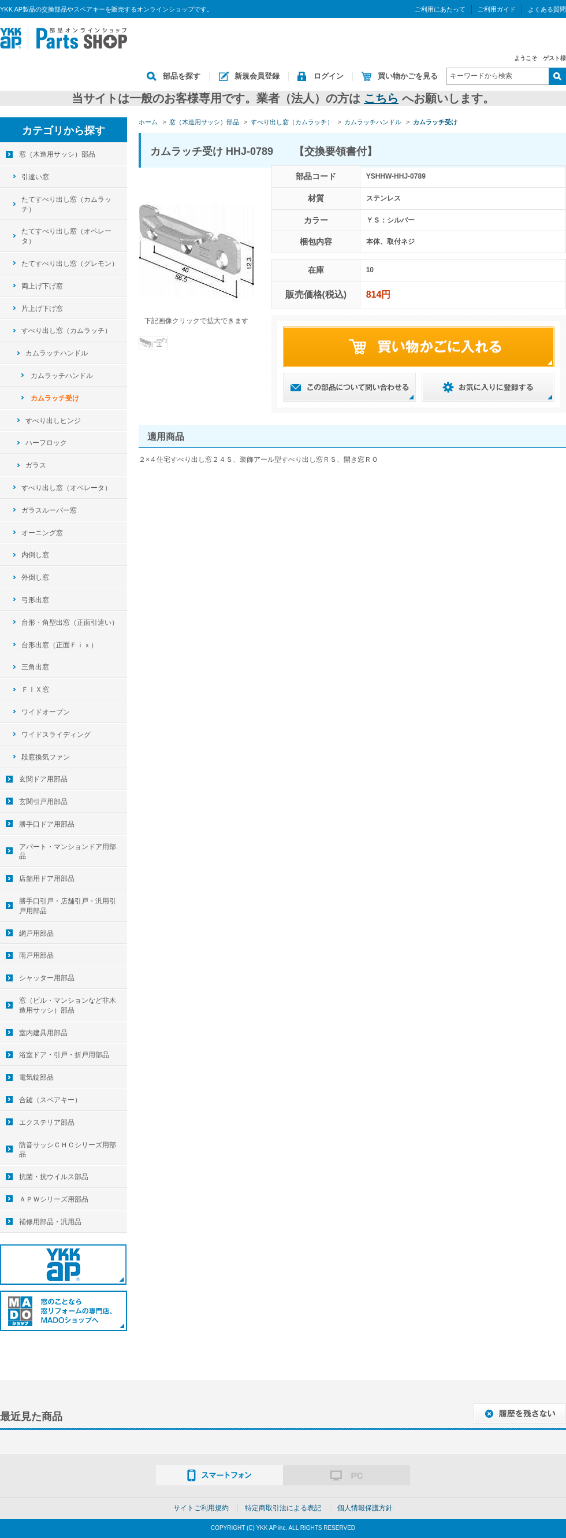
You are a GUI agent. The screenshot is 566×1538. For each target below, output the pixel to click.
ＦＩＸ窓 (35, 689)
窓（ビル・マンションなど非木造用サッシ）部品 (67, 1005)
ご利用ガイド (497, 9)
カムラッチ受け (55, 398)
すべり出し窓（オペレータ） (66, 488)
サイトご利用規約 (201, 1508)
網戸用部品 (36, 933)
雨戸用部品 (36, 955)
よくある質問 (547, 9)
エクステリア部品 (47, 1122)
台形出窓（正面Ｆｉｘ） (59, 645)
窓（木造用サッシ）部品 (57, 154)
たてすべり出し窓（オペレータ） (66, 236)
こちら (381, 98)
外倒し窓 (35, 577)
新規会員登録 (257, 76)
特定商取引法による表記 (283, 1508)
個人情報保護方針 (365, 1508)
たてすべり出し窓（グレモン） (69, 264)
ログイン (329, 76)
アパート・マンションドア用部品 (67, 852)
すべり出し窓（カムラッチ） (66, 331)
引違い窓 (35, 177)
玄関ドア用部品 (43, 779)
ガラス (35, 465)
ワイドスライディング (56, 735)
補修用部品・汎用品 (50, 1222)
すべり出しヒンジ (53, 421)
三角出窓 (35, 667)
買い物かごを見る (408, 76)
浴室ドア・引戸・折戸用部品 (64, 1055)
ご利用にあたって (440, 9)
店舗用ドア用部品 (47, 878)
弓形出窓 (35, 600)
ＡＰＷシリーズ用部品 (53, 1199)
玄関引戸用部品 (43, 802)
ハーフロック (46, 443)
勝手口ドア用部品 (47, 824)
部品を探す (181, 76)
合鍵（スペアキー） (50, 1100)
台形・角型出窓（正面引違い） (69, 622)
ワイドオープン (45, 712)
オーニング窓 (42, 533)
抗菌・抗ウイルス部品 (53, 1177)
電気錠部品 (36, 1077)
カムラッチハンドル (56, 353)
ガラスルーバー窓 (49, 510)
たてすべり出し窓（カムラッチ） (66, 204)
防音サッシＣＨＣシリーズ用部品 (67, 1150)
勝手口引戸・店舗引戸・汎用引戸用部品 (67, 906)
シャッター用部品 (47, 978)
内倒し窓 (35, 555)
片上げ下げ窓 (42, 309)
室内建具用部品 (43, 1033)
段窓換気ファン (45, 757)
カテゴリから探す (63, 130)
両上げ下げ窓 (42, 286)
